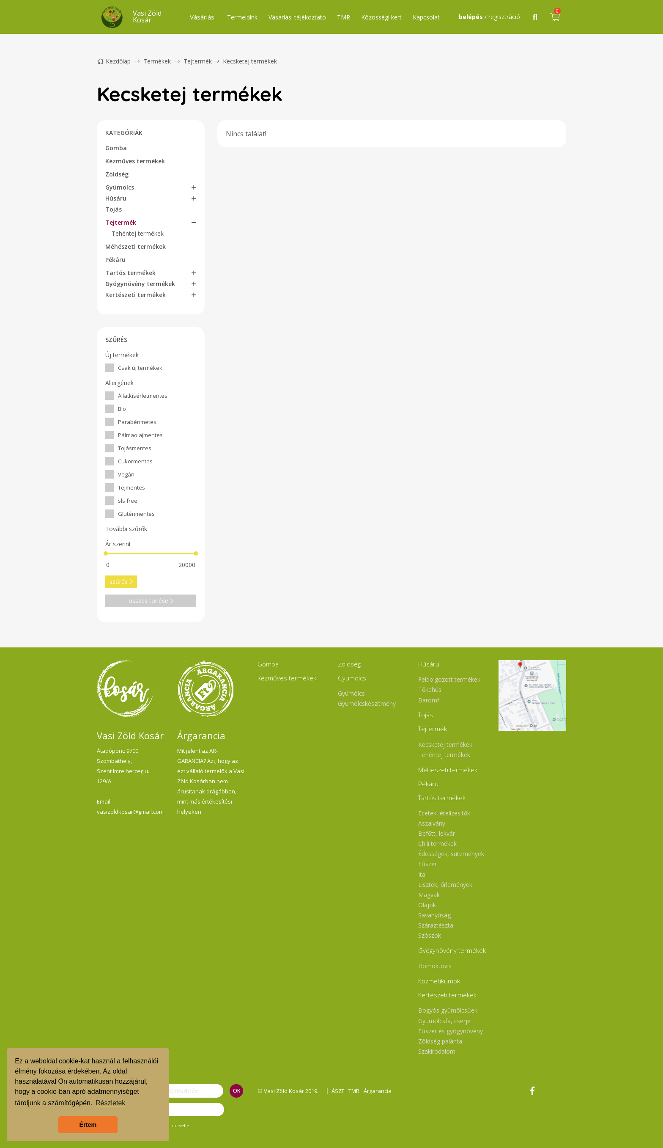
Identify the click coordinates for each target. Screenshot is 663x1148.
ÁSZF (338, 1091)
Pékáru (115, 260)
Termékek (157, 61)
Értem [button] (88, 1124)
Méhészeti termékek (135, 246)
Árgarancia (378, 1091)
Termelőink (242, 17)
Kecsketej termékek (250, 61)
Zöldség (117, 174)
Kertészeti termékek (135, 295)
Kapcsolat (426, 17)
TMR (343, 17)
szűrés (121, 582)
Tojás (113, 209)
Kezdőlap (114, 61)
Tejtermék (198, 61)
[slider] (106, 553)
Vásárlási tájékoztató (297, 17)
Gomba (116, 148)
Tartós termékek (130, 273)
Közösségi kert (381, 17)
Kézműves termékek (135, 161)
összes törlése (151, 601)
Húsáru (115, 198)
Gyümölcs (119, 187)
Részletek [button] (110, 1103)
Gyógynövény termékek (140, 284)
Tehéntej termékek (138, 233)
